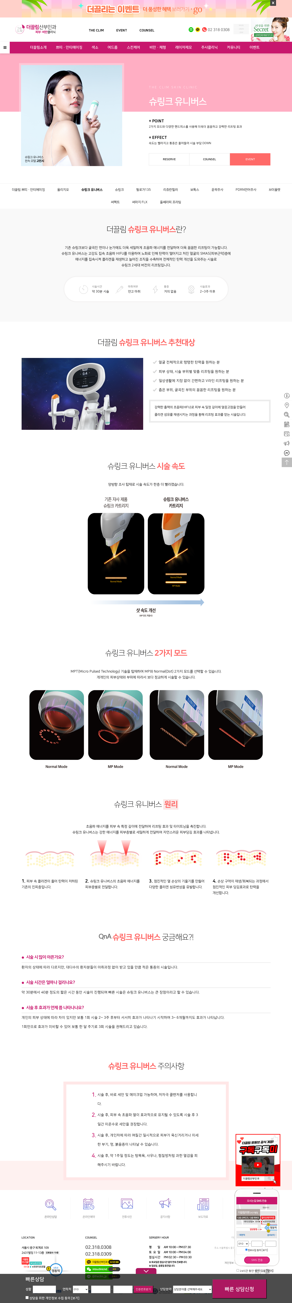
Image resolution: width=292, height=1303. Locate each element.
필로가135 (143, 189)
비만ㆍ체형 (157, 47)
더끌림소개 (38, 47)
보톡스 (194, 189)
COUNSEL (146, 30)
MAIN (241, 25)
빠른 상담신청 (239, 1289)
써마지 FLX (139, 202)
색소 (95, 47)
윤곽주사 (217, 189)
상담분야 (166, 1289)
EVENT (121, 30)
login (241, 29)
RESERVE (169, 159)
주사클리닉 (209, 47)
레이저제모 (183, 47)
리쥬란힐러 (170, 189)
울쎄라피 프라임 (170, 202)
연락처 (67, 1289)
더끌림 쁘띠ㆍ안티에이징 (28, 189)
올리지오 (63, 189)
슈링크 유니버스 (92, 189)
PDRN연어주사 (246, 189)
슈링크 (119, 189)
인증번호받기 (143, 1289)
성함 (28, 1289)
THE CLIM (96, 30)
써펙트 (115, 202)
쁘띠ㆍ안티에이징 (69, 47)
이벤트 (255, 47)
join (241, 32)
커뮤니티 (233, 47)
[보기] (265, 1250)
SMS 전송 (257, 1260)
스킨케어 (133, 47)
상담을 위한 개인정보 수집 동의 (54, 1298)
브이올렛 (274, 189)
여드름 (113, 47)
